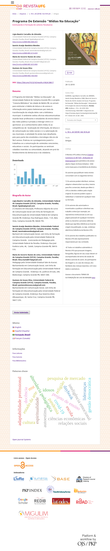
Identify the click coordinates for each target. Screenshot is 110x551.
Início (14, 14)
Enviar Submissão (21, 312)
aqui (93, 277)
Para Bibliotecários (19, 361)
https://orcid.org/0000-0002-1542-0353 (24, 76)
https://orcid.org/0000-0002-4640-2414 (24, 42)
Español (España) (22, 331)
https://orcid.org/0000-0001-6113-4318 (24, 53)
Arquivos (23, 14)
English (18, 327)
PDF (70, 73)
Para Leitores (17, 353)
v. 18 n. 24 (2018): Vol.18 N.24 (39, 14)
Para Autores (17, 357)
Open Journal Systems (21, 439)
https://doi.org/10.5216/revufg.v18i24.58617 (35, 82)
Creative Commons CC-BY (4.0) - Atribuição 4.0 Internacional (79, 157)
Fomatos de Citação (74, 120)
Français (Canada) (22, 338)
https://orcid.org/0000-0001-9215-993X (24, 64)
